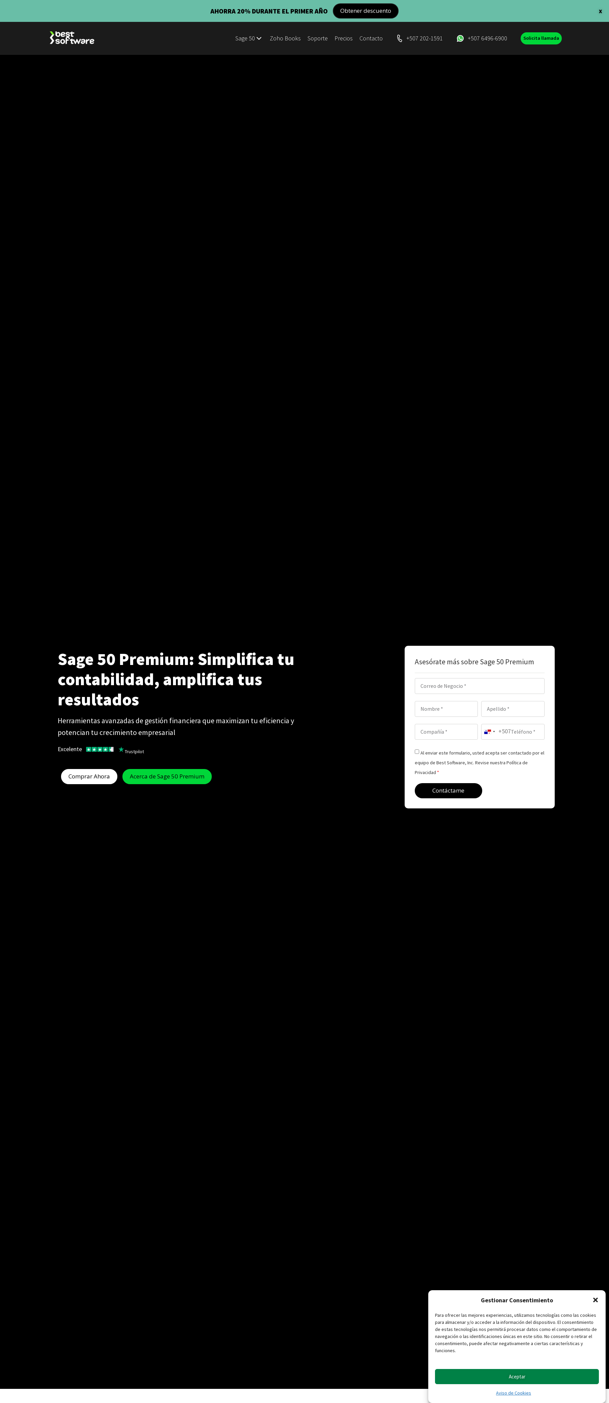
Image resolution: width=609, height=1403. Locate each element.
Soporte (313, 38)
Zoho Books (280, 38)
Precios (339, 38)
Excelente (70, 749)
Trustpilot (134, 751)
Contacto (366, 38)
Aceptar (517, 1376)
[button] (595, 1300)
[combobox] (496, 731)
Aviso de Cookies (513, 1393)
